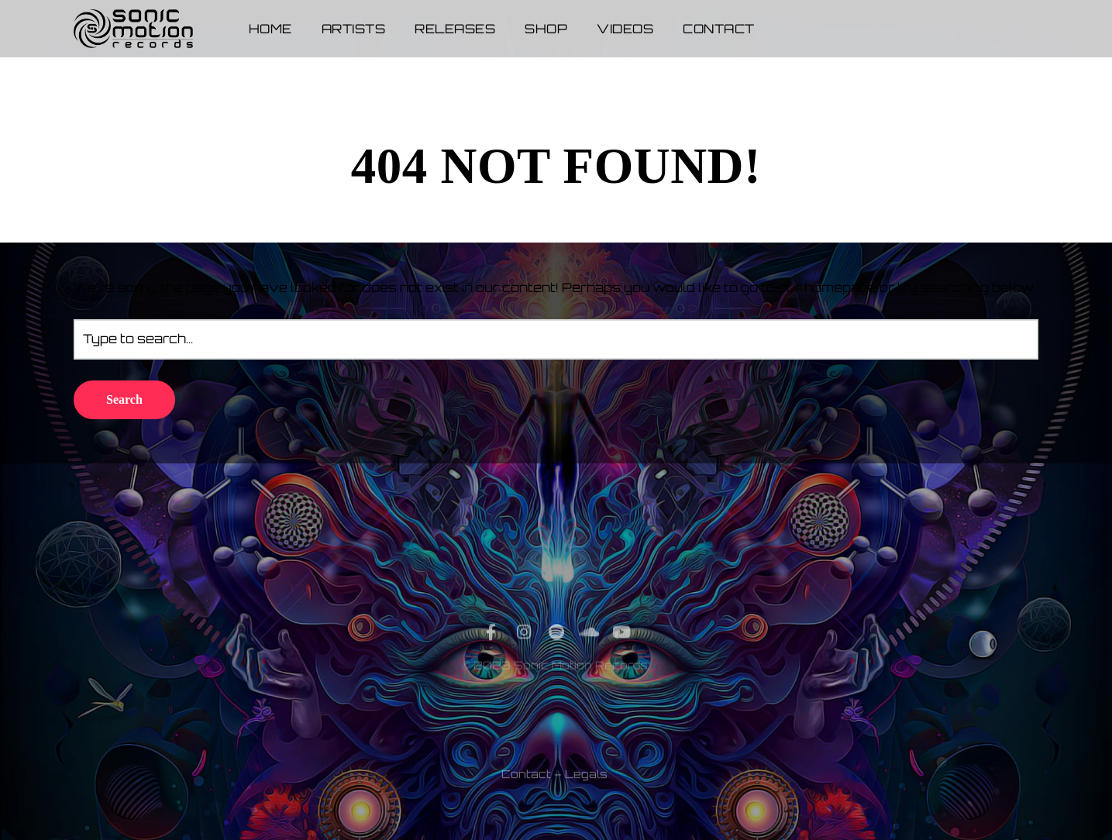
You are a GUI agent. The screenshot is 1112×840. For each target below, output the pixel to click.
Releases (455, 28)
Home (270, 28)
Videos (625, 28)
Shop (546, 28)
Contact (719, 28)
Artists (354, 28)
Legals (586, 804)
